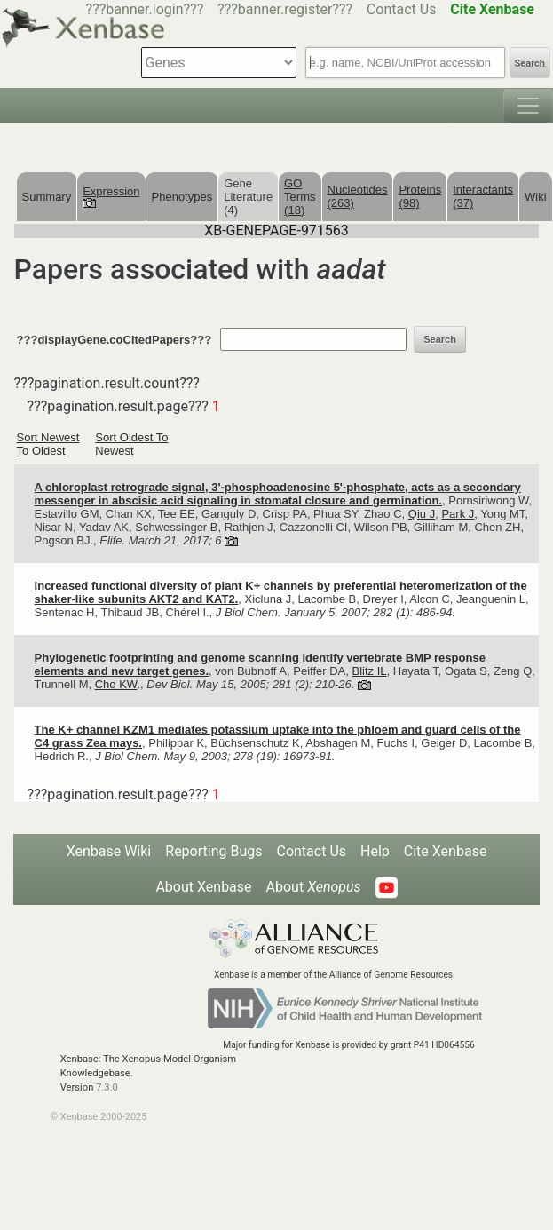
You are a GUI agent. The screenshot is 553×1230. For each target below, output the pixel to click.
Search (530, 63)
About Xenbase (203, 886)
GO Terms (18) (299, 197)
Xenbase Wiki (109, 851)
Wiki (536, 196)
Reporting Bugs (213, 851)
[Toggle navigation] (528, 105)
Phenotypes (182, 196)
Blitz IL (369, 671)
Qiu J (421, 513)
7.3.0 (107, 1087)
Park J (457, 513)
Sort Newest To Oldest (48, 444)
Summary (47, 196)
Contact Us (402, 9)
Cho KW (116, 684)
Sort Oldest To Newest (131, 444)
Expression (111, 196)
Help (375, 851)
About (313, 886)
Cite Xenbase (445, 851)
